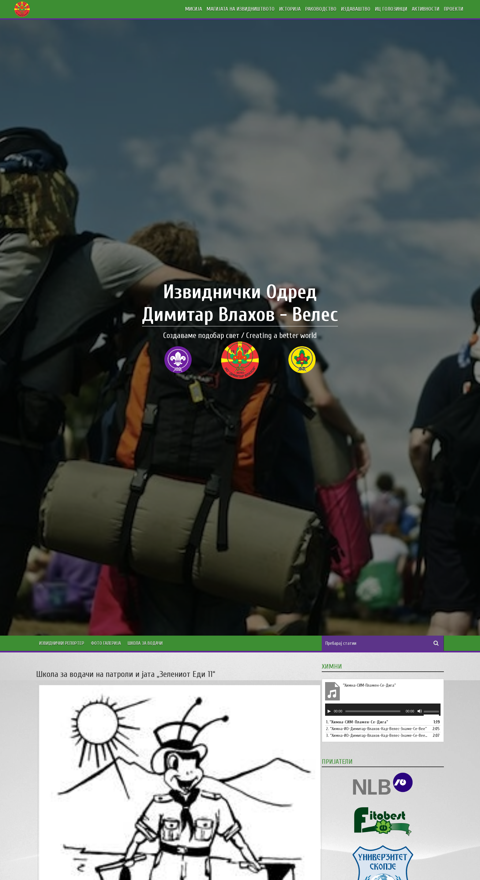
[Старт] (329, 711)
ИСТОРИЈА (290, 9)
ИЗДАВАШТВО (355, 9)
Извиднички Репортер (61, 643)
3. (377, 735)
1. (357, 722)
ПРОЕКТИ (453, 9)
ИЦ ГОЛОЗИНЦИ (391, 9)
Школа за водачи (145, 643)
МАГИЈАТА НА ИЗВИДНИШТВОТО (241, 9)
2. (376, 728)
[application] (383, 710)
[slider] (372, 711)
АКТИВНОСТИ (425, 9)
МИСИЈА (193, 9)
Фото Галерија (106, 643)
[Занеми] (419, 711)
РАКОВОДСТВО (320, 9)
